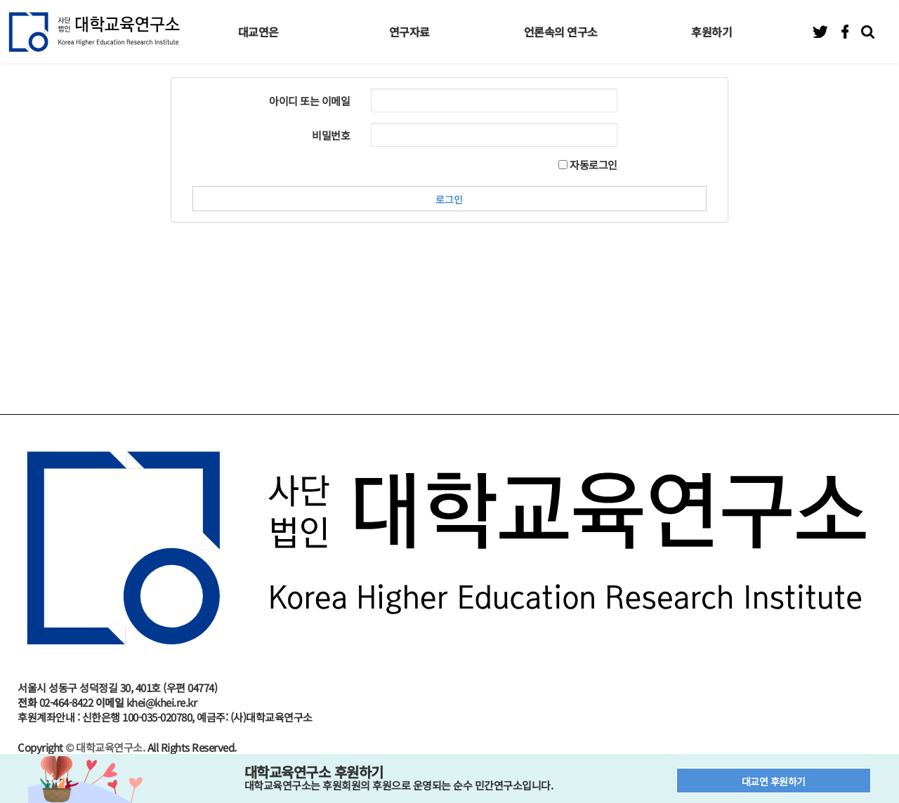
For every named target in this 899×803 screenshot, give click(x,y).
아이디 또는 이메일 (309, 100)
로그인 (449, 199)
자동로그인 (587, 164)
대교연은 (258, 31)
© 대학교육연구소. (105, 747)
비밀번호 (331, 135)
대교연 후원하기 (774, 781)
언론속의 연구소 (561, 31)
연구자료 (409, 31)
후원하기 (711, 31)
